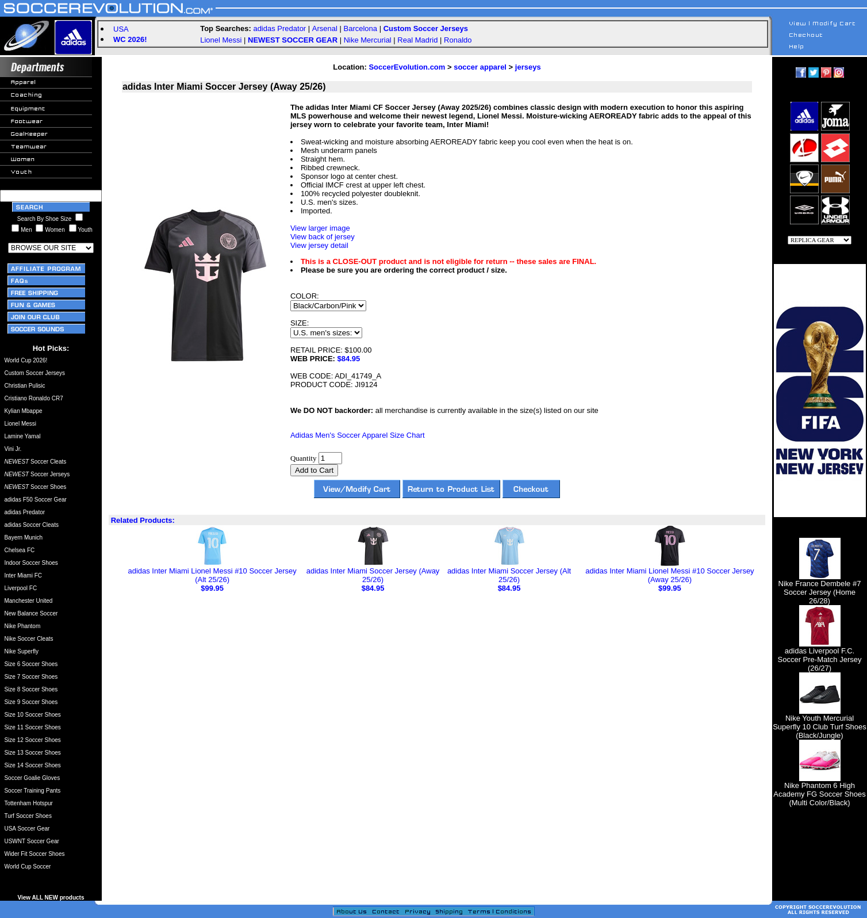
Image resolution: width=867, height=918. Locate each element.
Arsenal (324, 28)
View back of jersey (322, 236)
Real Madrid (417, 40)
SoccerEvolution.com (407, 67)
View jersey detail (319, 245)
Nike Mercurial (368, 40)
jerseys (528, 67)
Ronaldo (457, 40)
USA (121, 29)
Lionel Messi (220, 40)
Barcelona (360, 28)
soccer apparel (480, 67)
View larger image (320, 228)
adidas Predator (279, 28)
